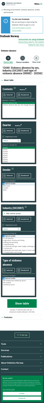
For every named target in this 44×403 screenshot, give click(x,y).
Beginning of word (11, 136)
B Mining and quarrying (18, 242)
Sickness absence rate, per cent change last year (18, 105)
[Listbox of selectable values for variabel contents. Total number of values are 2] (18, 110)
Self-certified (18, 283)
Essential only (21, 398)
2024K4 (18, 152)
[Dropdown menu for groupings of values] (19, 213)
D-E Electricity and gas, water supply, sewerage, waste (18, 246)
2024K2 (18, 156)
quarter (7, 125)
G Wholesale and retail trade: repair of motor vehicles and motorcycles (18, 250)
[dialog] (22, 389)
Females (18, 188)
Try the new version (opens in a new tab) (21, 27)
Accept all (22, 393)
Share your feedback (16, 30)
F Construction (18, 248)
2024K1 (18, 158)
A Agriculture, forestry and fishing (18, 240)
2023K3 (18, 162)
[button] (9, 89)
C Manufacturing (18, 244)
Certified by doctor (18, 285)
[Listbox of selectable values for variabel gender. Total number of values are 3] (18, 193)
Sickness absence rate (18, 103)
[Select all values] (8, 95)
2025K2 (18, 148)
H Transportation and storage (18, 252)
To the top (22, 335)
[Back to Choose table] (8, 59)
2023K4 (18, 160)
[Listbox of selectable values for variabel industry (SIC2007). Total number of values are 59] (18, 245)
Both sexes (18, 186)
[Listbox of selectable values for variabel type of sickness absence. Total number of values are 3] (18, 288)
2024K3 (18, 154)
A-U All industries (18, 238)
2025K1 (18, 150)
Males (18, 190)
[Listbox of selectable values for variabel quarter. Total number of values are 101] (18, 155)
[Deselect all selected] (24, 95)
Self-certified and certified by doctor (18, 281)
